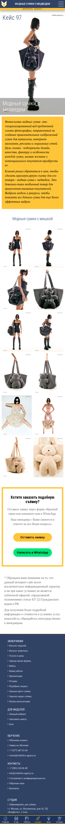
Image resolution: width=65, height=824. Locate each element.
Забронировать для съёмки (22, 804)
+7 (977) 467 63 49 (18, 750)
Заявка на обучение (19, 745)
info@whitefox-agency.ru (21, 773)
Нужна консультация (19, 701)
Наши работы (16, 671)
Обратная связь (17, 783)
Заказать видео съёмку (20, 696)
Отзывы (13, 681)
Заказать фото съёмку (20, 691)
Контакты (14, 788)
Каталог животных (18, 651)
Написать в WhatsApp (32, 552)
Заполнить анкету (18, 719)
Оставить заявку (32, 537)
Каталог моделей (17, 645)
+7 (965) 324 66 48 (18, 768)
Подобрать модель (18, 686)
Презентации (15, 676)
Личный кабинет (17, 714)
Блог (11, 724)
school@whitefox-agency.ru (22, 755)
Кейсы (12, 666)
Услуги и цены (16, 656)
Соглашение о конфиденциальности (27, 778)
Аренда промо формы (20, 661)
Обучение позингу (18, 740)
